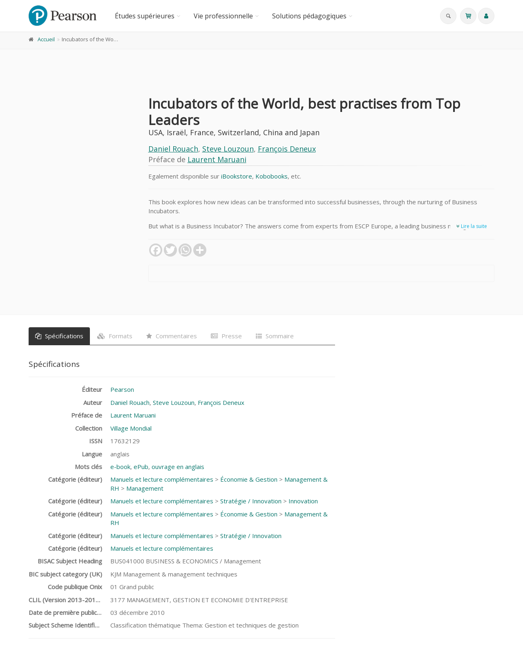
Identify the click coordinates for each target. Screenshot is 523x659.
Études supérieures (144, 15)
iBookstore (236, 176)
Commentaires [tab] (171, 336)
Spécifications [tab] (59, 336)
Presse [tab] (226, 336)
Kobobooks (271, 176)
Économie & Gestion (248, 479)
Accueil (46, 39)
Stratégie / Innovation (251, 501)
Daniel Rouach (173, 149)
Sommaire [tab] (275, 336)
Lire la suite (471, 226)
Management (144, 488)
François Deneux (287, 149)
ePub (141, 466)
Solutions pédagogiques (309, 15)
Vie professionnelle (223, 15)
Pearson (122, 389)
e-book (120, 466)
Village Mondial (131, 428)
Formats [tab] (114, 336)
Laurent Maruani (217, 159)
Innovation (303, 501)
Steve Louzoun (228, 149)
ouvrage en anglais (178, 466)
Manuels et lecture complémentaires (161, 479)
